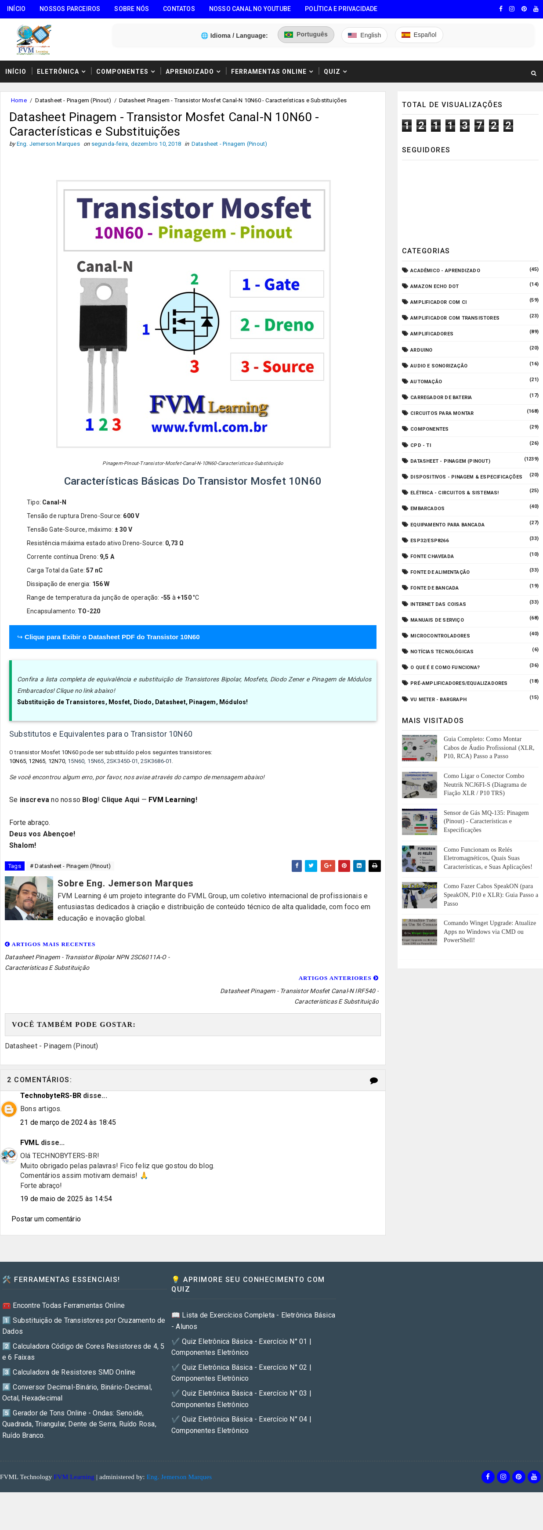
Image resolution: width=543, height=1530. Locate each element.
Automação (426, 382)
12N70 (56, 761)
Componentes (122, 71)
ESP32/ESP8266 (429, 541)
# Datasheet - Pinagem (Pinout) (70, 866)
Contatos (179, 8)
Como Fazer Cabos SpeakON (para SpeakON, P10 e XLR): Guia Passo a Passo (491, 895)
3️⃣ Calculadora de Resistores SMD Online (69, 1338)
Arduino (421, 350)
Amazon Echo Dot (434, 286)
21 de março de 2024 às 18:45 (68, 1088)
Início (16, 8)
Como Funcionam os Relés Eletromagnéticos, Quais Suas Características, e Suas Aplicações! (488, 858)
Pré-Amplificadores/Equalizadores (458, 683)
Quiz (332, 71)
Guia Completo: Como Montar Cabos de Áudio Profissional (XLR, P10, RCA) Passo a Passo (489, 748)
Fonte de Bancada (434, 588)
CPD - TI (420, 445)
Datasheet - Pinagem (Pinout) (73, 100)
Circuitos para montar (442, 413)
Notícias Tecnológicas (442, 652)
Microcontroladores (440, 636)
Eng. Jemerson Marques (179, 1443)
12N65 (37, 761)
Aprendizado (190, 71)
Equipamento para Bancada (447, 525)
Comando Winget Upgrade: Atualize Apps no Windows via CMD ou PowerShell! (490, 931)
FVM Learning (171, 800)
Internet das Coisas (438, 604)
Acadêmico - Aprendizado (445, 271)
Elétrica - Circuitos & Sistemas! (454, 493)
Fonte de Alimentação (440, 572)
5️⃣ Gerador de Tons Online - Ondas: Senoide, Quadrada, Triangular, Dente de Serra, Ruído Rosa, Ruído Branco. (79, 1390)
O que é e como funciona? (445, 667)
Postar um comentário (46, 1185)
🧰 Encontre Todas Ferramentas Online (63, 1271)
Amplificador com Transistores (455, 318)
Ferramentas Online (269, 71)
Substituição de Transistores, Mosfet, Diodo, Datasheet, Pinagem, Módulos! (132, 702)
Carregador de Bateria (441, 397)
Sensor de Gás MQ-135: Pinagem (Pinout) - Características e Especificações (486, 821)
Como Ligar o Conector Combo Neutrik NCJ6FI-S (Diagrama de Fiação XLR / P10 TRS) (485, 784)
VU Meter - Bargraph (438, 699)
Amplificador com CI (438, 302)
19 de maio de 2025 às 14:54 (66, 1165)
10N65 (17, 761)
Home (19, 100)
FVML (29, 1109)
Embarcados (427, 508)
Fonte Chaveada (432, 556)
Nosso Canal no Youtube (250, 8)
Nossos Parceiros (70, 8)
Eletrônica (58, 71)
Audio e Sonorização (438, 366)
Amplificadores (431, 334)
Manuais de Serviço (437, 620)
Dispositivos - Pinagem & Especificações (466, 477)
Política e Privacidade (341, 8)
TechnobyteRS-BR (50, 1062)
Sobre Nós (131, 8)
